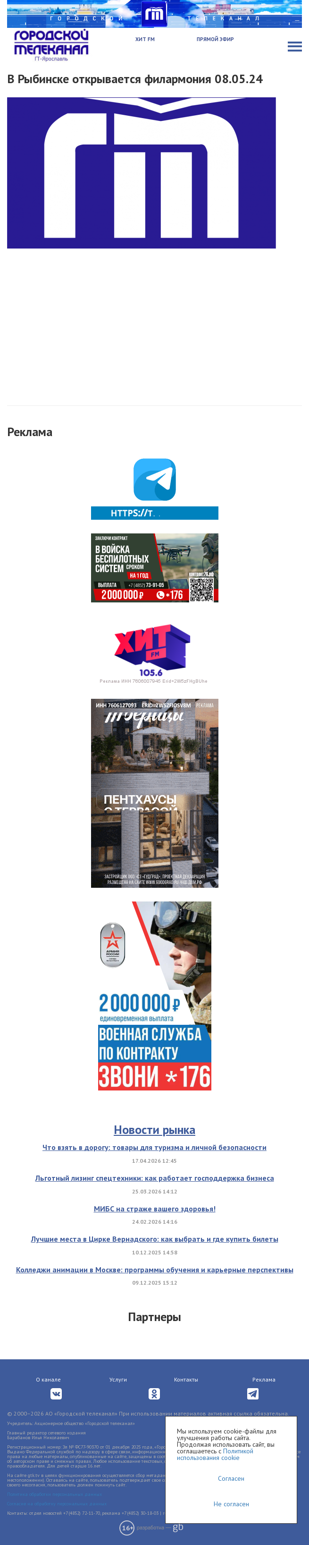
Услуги (118, 1379)
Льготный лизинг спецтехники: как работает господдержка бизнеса (154, 1178)
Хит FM (145, 39)
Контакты (186, 1379)
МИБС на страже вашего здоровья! (155, 1208)
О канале (48, 1379)
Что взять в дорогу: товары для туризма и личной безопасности (154, 1147)
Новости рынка (154, 1129)
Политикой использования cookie (215, 1454)
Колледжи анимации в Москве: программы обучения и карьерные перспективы (154, 1269)
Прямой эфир (215, 39)
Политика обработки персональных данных (54, 1494)
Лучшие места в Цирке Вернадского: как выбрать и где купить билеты (154, 1239)
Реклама (264, 1379)
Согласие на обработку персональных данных (57, 1504)
